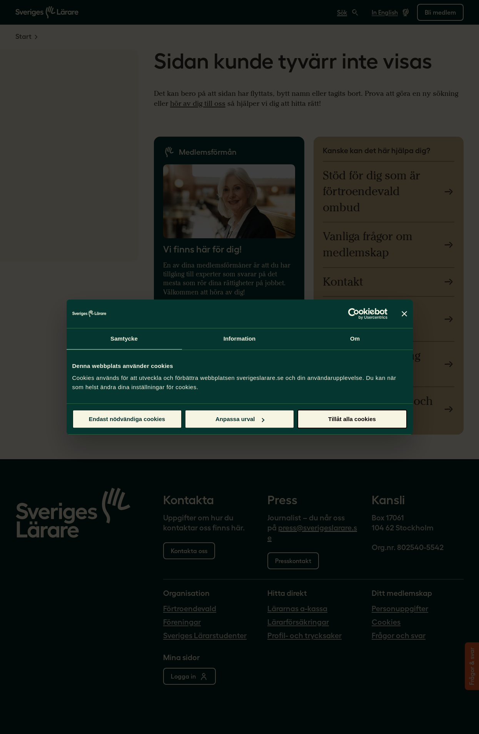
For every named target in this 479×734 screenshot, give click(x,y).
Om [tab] (355, 338)
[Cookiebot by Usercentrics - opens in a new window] (353, 313)
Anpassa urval (239, 419)
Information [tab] (240, 338)
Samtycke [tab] (124, 338)
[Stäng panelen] (404, 313)
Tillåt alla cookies (352, 419)
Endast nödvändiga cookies (127, 419)
